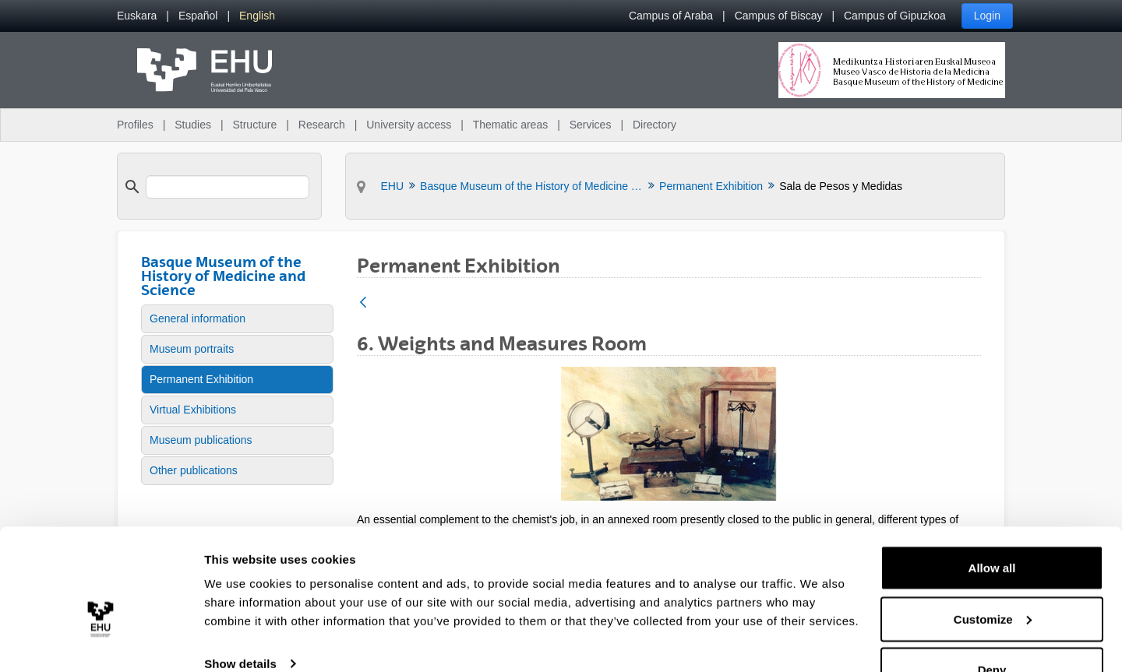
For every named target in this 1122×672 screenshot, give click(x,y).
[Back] (363, 303)
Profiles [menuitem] (135, 124)
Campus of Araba (671, 15)
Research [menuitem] (321, 124)
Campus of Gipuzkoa (895, 15)
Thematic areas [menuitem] (510, 124)
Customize (993, 579)
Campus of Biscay (779, 15)
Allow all (992, 528)
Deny (992, 630)
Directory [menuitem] (654, 124)
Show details (240, 624)
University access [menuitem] (408, 124)
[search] (227, 187)
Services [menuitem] (591, 124)
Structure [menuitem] (254, 124)
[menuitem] (136, 16)
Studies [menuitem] (193, 124)
